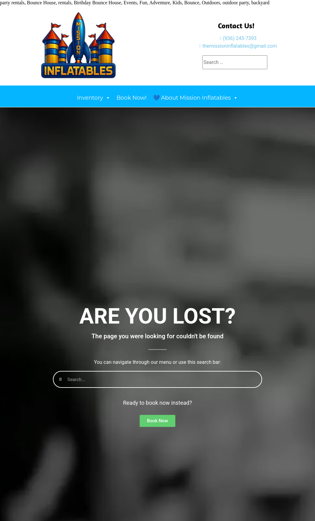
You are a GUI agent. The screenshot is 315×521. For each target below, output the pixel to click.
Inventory (93, 97)
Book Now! (132, 97)
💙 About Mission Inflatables (195, 97)
